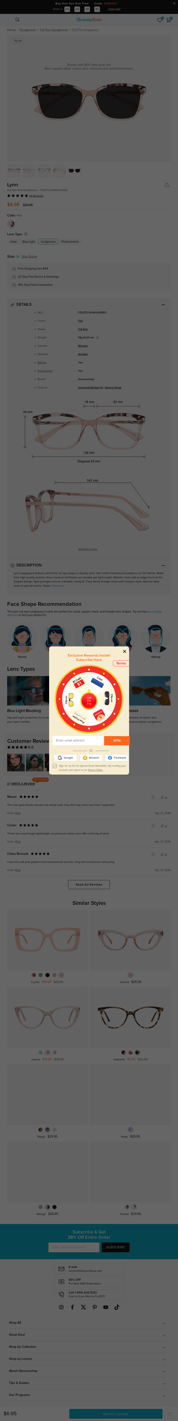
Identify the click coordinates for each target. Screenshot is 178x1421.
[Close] (124, 651)
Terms (121, 663)
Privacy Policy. (95, 770)
